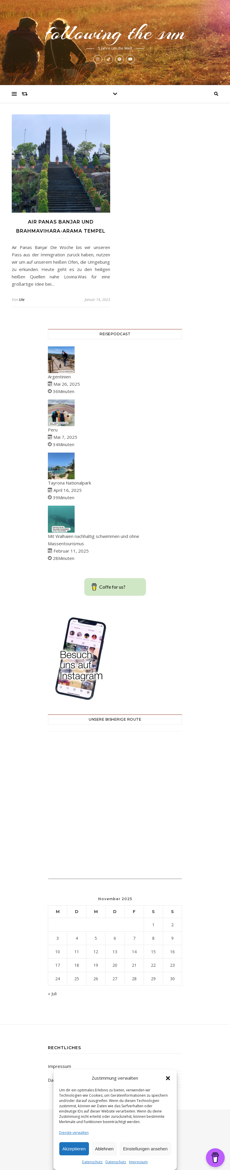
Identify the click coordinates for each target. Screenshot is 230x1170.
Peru (53, 430)
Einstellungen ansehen (145, 1148)
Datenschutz (92, 1161)
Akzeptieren (73, 1148)
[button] (168, 1078)
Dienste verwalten (74, 1132)
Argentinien (59, 377)
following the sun (115, 32)
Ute (21, 299)
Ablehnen (104, 1148)
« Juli (52, 993)
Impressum (138, 1161)
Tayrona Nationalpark (69, 483)
